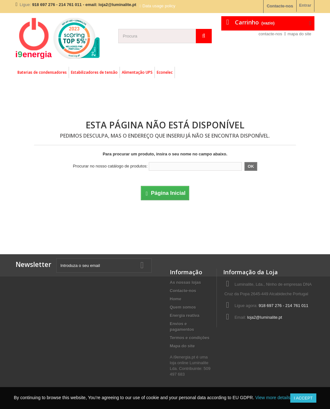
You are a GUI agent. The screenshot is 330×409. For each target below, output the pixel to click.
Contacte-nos (280, 5)
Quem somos (183, 307)
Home (175, 299)
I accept (303, 398)
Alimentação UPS (137, 72)
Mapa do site (182, 346)
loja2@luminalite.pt (264, 317)
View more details (272, 397)
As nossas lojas (185, 282)
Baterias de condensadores (42, 72)
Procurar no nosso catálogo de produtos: (110, 166)
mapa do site (299, 33)
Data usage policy (158, 5)
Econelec (165, 72)
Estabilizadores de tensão (94, 72)
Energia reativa (184, 315)
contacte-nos (270, 33)
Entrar (305, 5)
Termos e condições (190, 337)
